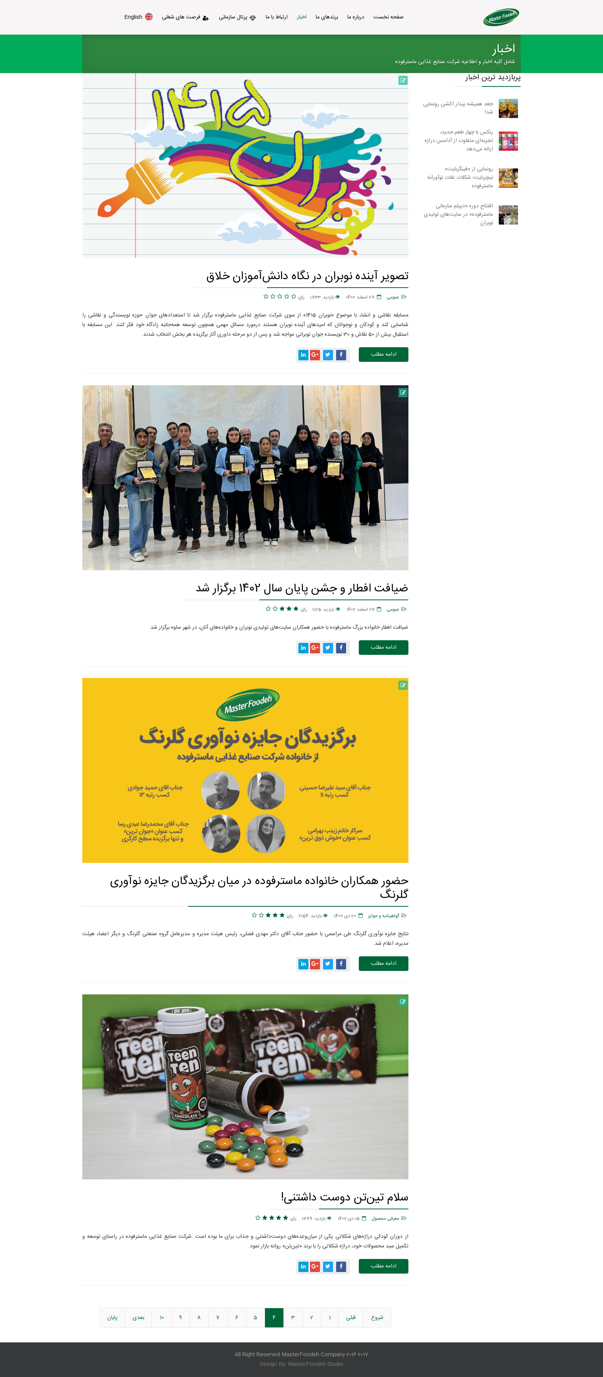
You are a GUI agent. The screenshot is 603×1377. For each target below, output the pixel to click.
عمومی (392, 297)
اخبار (301, 17)
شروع (377, 1317)
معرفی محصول (385, 1218)
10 (162, 1317)
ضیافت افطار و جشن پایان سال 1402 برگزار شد (301, 588)
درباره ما (355, 17)
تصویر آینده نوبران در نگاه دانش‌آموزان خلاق (307, 276)
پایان (112, 1317)
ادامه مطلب (383, 354)
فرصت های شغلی (186, 17)
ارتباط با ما (277, 17)
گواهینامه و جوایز (383, 916)
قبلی (351, 1317)
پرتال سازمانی (238, 17)
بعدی (138, 1317)
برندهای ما (327, 17)
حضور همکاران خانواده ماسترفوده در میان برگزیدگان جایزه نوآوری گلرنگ (259, 888)
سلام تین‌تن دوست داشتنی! (344, 1197)
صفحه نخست (388, 17)
